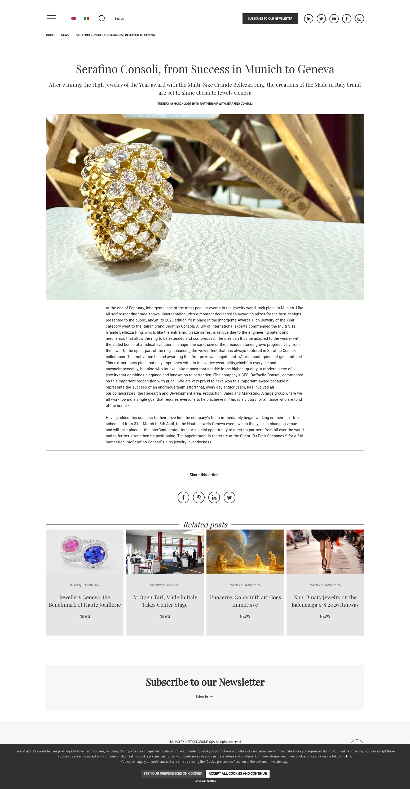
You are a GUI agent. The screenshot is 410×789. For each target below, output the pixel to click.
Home (50, 35)
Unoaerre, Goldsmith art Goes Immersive (245, 600)
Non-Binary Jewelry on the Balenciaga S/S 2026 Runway (325, 600)
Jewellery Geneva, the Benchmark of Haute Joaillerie (85, 600)
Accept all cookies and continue (238, 773)
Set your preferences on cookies (173, 773)
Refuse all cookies (205, 781)
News (65, 35)
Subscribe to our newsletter (270, 18)
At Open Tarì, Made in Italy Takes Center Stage (165, 600)
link (348, 756)
